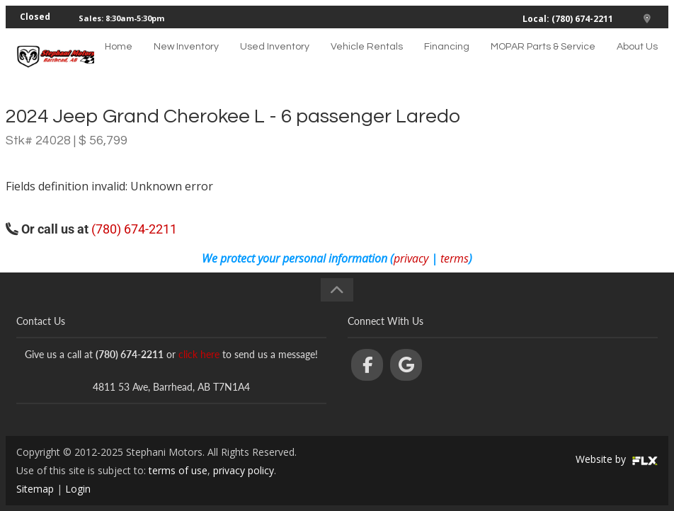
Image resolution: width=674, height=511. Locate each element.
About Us (637, 60)
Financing (446, 60)
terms (454, 258)
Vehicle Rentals (367, 60)
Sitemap (35, 488)
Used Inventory (274, 60)
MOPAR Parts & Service (543, 60)
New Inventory (186, 60)
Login (78, 488)
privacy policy (243, 470)
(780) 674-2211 (134, 229)
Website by (617, 459)
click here (198, 354)
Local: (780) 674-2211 (567, 19)
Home (118, 60)
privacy (411, 258)
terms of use (178, 470)
